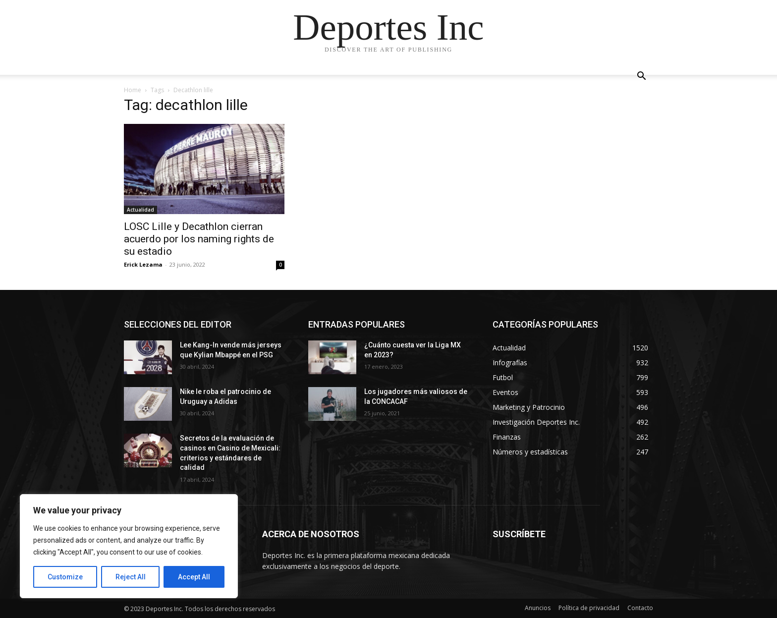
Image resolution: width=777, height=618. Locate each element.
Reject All (130, 577)
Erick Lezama (143, 264)
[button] (641, 77)
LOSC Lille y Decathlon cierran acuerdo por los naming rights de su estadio (199, 239)
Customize (65, 577)
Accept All (194, 577)
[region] (129, 546)
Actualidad (140, 209)
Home (132, 90)
